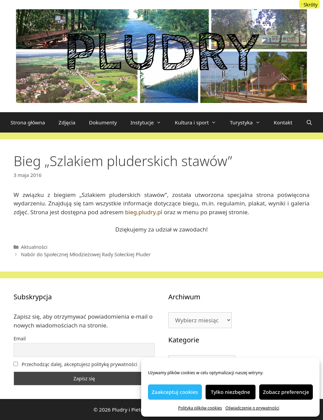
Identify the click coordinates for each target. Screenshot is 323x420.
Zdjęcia (67, 122)
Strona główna (28, 122)
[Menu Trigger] (309, 4)
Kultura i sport (199, 122)
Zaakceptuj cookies (175, 391)
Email (20, 338)
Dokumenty (103, 122)
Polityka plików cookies (200, 408)
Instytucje (149, 122)
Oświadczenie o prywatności (252, 408)
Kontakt (283, 122)
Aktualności (34, 247)
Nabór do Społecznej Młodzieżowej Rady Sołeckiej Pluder (86, 254)
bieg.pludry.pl (144, 212)
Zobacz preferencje (286, 391)
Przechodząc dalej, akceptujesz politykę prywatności (75, 364)
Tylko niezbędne (230, 391)
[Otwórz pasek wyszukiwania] (309, 122)
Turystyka (248, 122)
